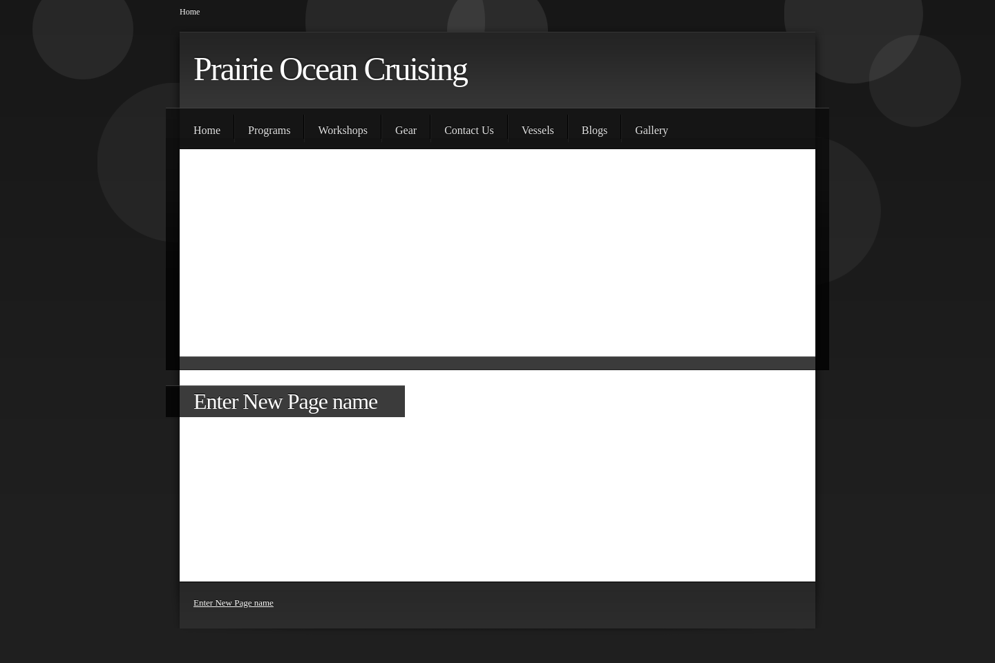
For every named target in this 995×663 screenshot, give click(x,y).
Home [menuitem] (190, 12)
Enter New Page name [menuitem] (233, 602)
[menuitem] (207, 128)
